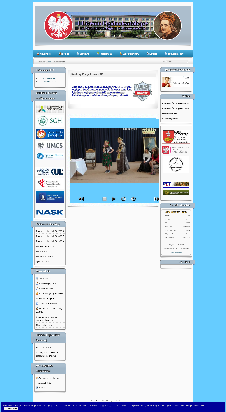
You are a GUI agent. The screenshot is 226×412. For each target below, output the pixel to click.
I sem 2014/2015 (43, 251)
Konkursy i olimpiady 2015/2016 (50, 241)
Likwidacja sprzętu (44, 325)
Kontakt (151, 53)
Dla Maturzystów (129, 53)
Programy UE (104, 54)
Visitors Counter (176, 252)
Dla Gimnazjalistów (47, 82)
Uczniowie (82, 54)
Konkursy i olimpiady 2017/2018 (50, 231)
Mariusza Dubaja (44, 383)
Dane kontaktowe (169, 113)
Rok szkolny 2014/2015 (46, 246)
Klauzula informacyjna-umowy (175, 108)
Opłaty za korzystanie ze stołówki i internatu (46, 318)
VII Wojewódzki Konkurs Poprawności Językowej (47, 354)
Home (49, 61)
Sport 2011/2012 (43, 261)
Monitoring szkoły (170, 118)
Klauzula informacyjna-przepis (175, 103)
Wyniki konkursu (43, 347)
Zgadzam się (11, 409)
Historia (63, 54)
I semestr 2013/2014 (44, 256)
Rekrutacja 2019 (174, 54)
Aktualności (44, 53)
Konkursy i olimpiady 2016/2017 (50, 236)
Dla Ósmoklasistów (47, 78)
